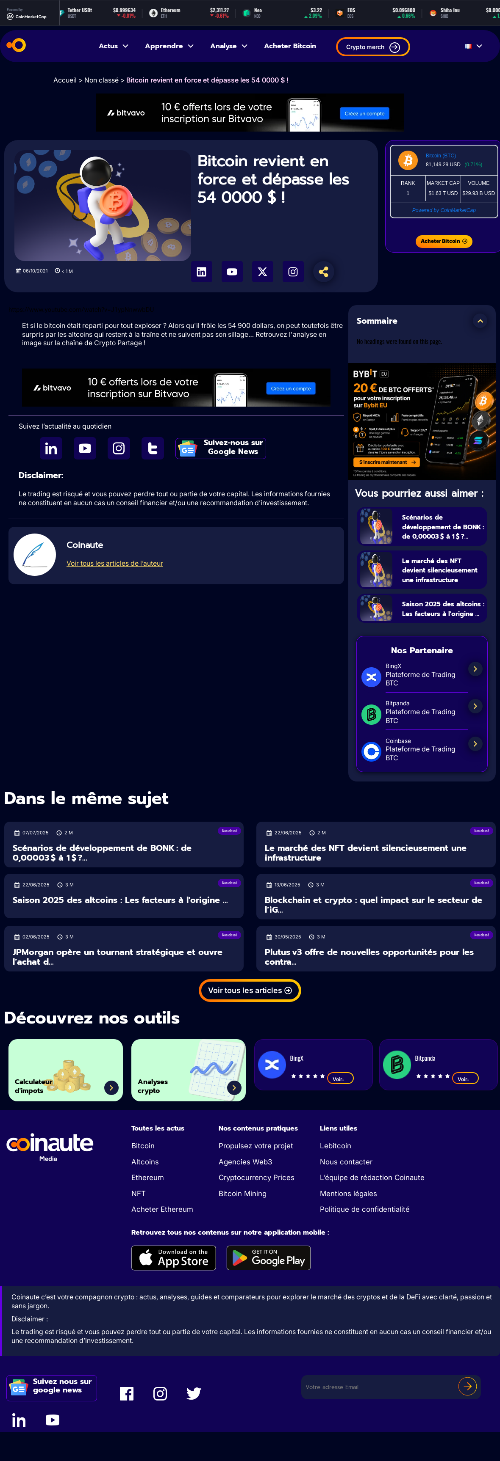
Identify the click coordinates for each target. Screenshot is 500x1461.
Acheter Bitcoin (290, 46)
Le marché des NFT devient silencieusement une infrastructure (442, 584)
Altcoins (145, 1201)
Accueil (65, 80)
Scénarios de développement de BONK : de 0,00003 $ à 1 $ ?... (441, 531)
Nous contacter (346, 1201)
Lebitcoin (335, 1185)
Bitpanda (425, 1097)
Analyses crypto (162, 1121)
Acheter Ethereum (162, 1249)
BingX (296, 1097)
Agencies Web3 (245, 1201)
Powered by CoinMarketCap (444, 210)
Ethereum (147, 1217)
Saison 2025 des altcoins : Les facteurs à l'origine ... (441, 638)
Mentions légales (348, 1233)
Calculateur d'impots (44, 1121)
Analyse (229, 46)
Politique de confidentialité (365, 1249)
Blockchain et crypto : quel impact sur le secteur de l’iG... (373, 944)
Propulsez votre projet (256, 1185)
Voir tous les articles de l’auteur (115, 563)
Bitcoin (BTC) (441, 156)
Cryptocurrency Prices (256, 1217)
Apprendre (170, 46)
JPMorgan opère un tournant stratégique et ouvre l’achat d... (117, 996)
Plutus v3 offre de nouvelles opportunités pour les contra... (369, 996)
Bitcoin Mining (243, 1233)
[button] (480, 321)
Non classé (101, 80)
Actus (114, 46)
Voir (340, 1118)
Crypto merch (373, 47)
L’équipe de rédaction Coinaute (372, 1217)
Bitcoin (143, 1185)
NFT (138, 1233)
